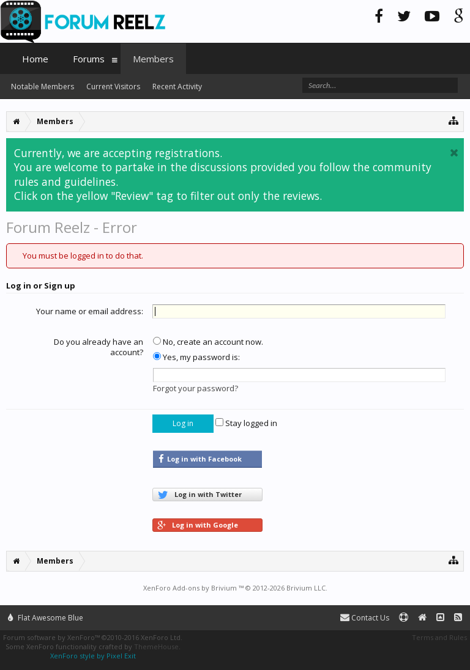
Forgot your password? (195, 388)
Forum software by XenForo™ (92, 637)
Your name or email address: (89, 311)
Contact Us (364, 618)
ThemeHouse (156, 646)
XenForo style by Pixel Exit (93, 655)
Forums (89, 59)
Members (153, 59)
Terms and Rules (439, 637)
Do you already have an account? (98, 347)
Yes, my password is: (196, 357)
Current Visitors (113, 86)
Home (35, 59)
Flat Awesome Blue (45, 618)
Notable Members (42, 86)
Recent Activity (177, 86)
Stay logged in (246, 423)
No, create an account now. (208, 341)
